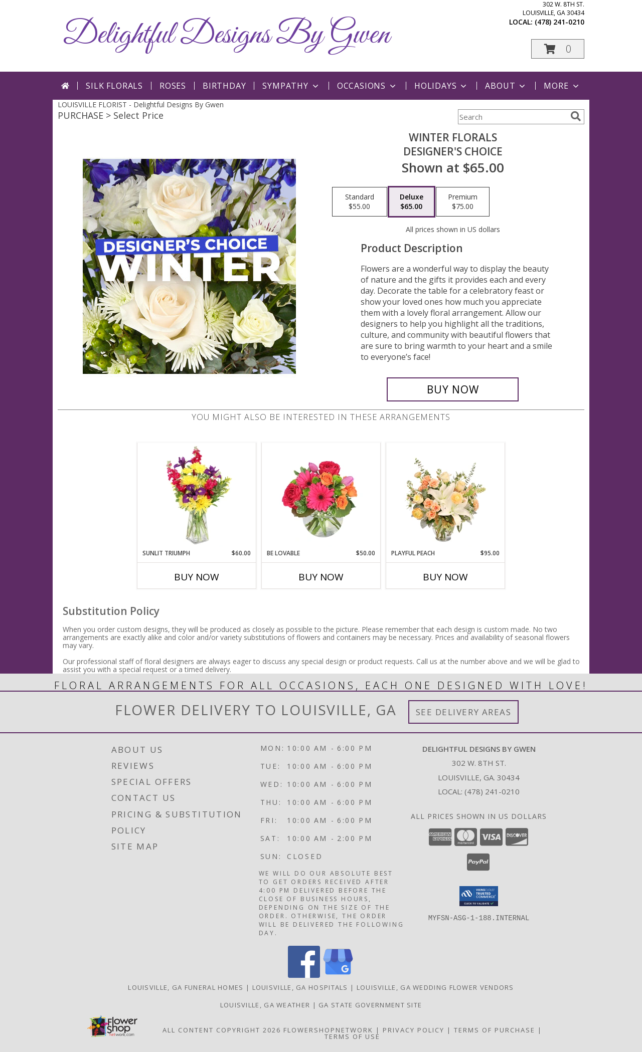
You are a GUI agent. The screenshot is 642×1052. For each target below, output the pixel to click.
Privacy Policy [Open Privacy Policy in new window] (413, 1029)
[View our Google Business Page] (338, 975)
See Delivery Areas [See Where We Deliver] (464, 712)
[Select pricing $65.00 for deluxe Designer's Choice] (411, 202)
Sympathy (291, 85)
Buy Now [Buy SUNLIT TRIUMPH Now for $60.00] (196, 576)
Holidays (441, 85)
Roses (172, 85)
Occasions (367, 85)
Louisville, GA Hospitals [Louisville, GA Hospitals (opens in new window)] (300, 987)
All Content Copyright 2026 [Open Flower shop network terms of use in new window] (222, 1029)
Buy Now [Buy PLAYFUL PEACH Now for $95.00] (445, 576)
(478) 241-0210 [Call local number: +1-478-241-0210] (559, 22)
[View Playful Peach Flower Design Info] (446, 495)
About (506, 85)
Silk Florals (114, 85)
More (562, 85)
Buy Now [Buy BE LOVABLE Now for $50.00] (321, 576)
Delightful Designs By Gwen (226, 35)
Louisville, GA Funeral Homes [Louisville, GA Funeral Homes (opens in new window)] (185, 987)
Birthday (224, 85)
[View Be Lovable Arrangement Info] (321, 495)
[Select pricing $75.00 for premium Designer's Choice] (462, 202)
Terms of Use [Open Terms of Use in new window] (352, 1036)
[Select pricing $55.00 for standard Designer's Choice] (360, 202)
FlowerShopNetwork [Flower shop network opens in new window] (328, 1029)
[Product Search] (512, 117)
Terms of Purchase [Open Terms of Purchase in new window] (494, 1029)
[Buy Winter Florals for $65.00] (453, 389)
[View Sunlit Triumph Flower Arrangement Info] (197, 495)
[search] (576, 116)
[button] (557, 49)
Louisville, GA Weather (265, 1004)
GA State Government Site (370, 1004)
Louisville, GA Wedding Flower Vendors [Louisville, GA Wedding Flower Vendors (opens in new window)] (435, 987)
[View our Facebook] (304, 975)
